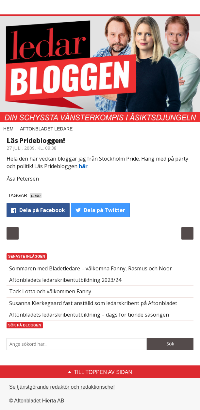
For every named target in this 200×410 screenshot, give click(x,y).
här (83, 166)
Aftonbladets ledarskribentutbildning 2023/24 (65, 279)
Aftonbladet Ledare (46, 128)
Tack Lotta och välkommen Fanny (50, 291)
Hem (8, 128)
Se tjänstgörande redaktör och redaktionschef (62, 387)
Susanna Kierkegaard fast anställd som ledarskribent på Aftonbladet (93, 303)
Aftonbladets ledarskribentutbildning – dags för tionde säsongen (89, 314)
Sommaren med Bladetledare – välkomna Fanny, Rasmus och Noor (90, 268)
